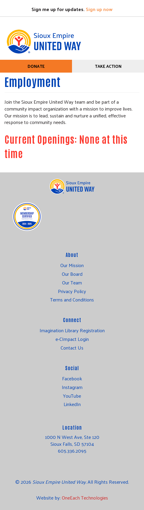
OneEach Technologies (85, 497)
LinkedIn (72, 404)
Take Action (108, 66)
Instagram (72, 387)
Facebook (72, 378)
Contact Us (72, 348)
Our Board (72, 274)
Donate (36, 66)
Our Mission (72, 265)
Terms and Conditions (72, 299)
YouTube (72, 396)
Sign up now (99, 9)
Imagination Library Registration (72, 330)
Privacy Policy (72, 291)
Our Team (72, 282)
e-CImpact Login (72, 339)
